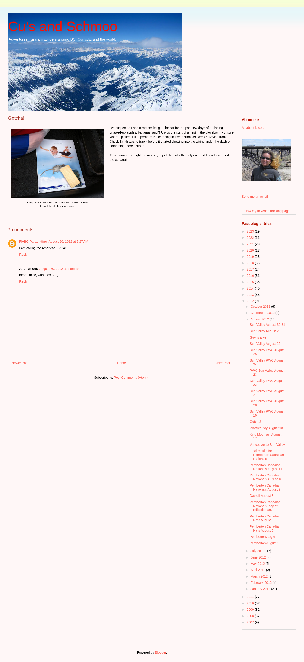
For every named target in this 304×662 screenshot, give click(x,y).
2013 (251, 295)
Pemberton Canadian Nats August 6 (265, 518)
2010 (251, 603)
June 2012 (258, 557)
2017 (251, 269)
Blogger (160, 652)
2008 (251, 616)
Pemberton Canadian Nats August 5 (265, 528)
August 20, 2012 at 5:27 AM (68, 241)
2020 (251, 250)
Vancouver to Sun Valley (267, 444)
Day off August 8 (261, 495)
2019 (251, 256)
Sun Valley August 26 (265, 344)
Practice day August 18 (266, 428)
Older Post (222, 363)
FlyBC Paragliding (33, 241)
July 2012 (257, 551)
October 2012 (260, 306)
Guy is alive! (258, 337)
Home (121, 363)
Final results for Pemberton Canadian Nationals (267, 455)
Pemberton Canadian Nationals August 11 (266, 467)
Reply (23, 254)
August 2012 (260, 319)
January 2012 (260, 589)
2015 (251, 282)
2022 (251, 237)
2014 (251, 288)
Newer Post (20, 363)
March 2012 (259, 576)
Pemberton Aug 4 (262, 537)
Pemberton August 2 (264, 543)
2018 (251, 263)
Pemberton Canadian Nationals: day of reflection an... (265, 506)
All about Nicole (253, 127)
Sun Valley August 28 (265, 331)
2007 (251, 622)
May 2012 (258, 563)
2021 (251, 244)
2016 (251, 276)
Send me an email (255, 196)
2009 (251, 609)
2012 (251, 301)
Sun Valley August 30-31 (267, 324)
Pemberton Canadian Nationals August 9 (265, 487)
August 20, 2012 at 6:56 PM (59, 269)
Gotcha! (255, 421)
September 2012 (262, 313)
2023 (251, 231)
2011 (251, 597)
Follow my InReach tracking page (266, 211)
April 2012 (258, 570)
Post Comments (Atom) (131, 377)
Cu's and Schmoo (62, 26)
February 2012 (261, 582)
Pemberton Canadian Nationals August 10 (266, 477)
